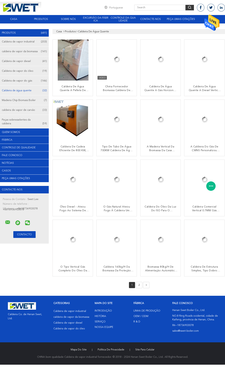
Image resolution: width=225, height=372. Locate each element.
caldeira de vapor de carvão (24, 110)
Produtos (41, 19)
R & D (137, 321)
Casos (6, 170)
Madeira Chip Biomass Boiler (24, 100)
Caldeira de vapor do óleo (24, 71)
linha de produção (147, 310)
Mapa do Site (79, 349)
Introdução (103, 310)
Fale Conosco (12, 155)
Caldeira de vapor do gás (24, 81)
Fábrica (7, 140)
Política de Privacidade (111, 349)
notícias (8, 163)
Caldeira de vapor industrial (24, 42)
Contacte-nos (150, 19)
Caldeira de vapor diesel (24, 61)
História (100, 316)
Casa (13, 19)
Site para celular (144, 349)
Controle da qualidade (123, 19)
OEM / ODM (141, 316)
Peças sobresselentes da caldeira (24, 121)
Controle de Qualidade (19, 147)
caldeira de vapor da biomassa (24, 51)
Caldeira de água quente (24, 90)
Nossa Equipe (104, 327)
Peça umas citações (181, 19)
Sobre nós (68, 19)
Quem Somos (11, 132)
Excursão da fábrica (95, 19)
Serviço (100, 321)
